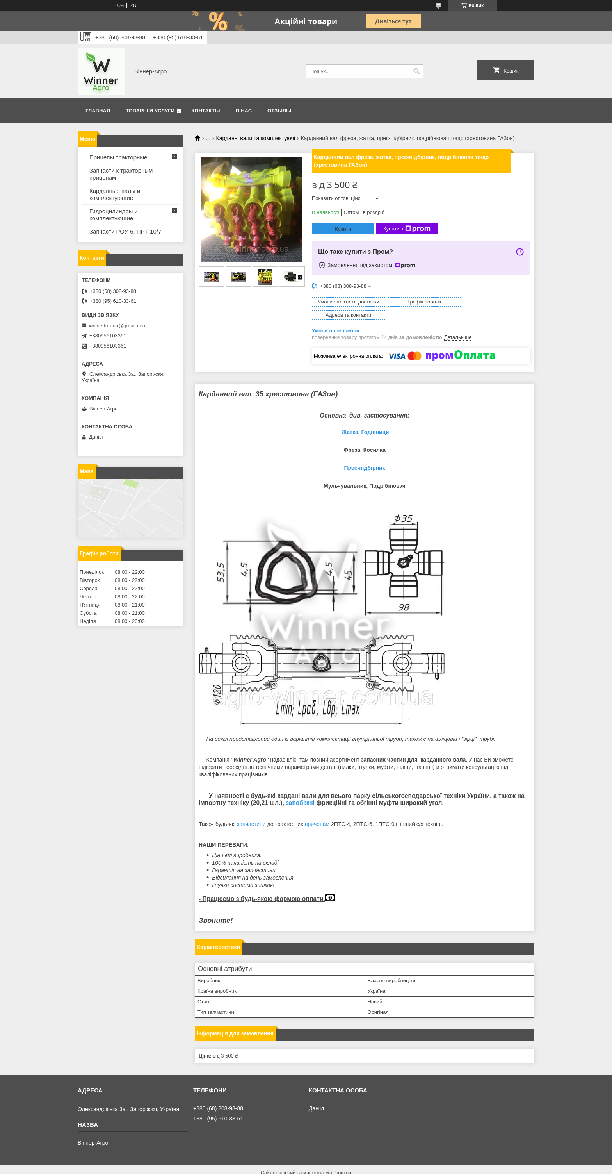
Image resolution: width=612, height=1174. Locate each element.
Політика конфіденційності (351, 1166)
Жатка (350, 419)
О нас (243, 111)
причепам (317, 811)
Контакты (206, 111)
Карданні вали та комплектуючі (255, 138)
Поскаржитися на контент (290, 1166)
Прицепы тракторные (118, 157)
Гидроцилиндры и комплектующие (113, 214)
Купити (343, 229)
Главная (97, 111)
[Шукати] (416, 71)
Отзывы (279, 111)
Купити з (407, 228)
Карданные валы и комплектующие (114, 194)
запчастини (251, 811)
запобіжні (300, 789)
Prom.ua (342, 1159)
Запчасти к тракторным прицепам (121, 174)
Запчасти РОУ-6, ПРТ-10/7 (125, 231)
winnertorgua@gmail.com (118, 325)
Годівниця (375, 419)
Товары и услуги (150, 111)
